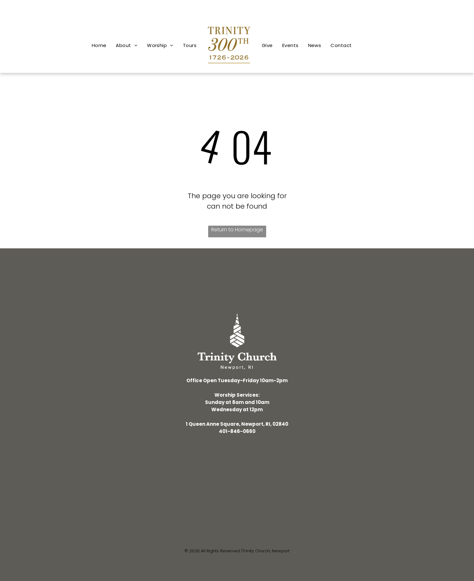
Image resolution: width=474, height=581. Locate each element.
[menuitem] (99, 45)
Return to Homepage (237, 229)
